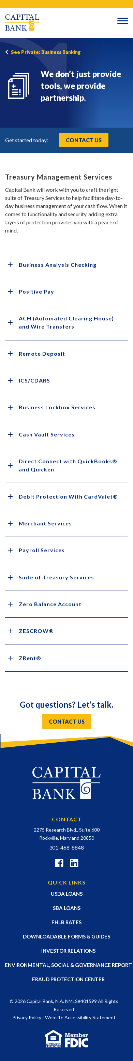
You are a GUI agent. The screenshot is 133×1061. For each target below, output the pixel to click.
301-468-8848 (66, 847)
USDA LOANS (67, 894)
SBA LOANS (66, 908)
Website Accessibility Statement (80, 1017)
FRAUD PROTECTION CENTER (68, 979)
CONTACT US (67, 721)
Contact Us (84, 140)
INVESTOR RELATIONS (68, 951)
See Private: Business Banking (46, 52)
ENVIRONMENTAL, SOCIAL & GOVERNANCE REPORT (68, 965)
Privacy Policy (26, 1017)
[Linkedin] (74, 864)
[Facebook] (59, 864)
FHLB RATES (66, 922)
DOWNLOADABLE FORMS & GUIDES (66, 936)
